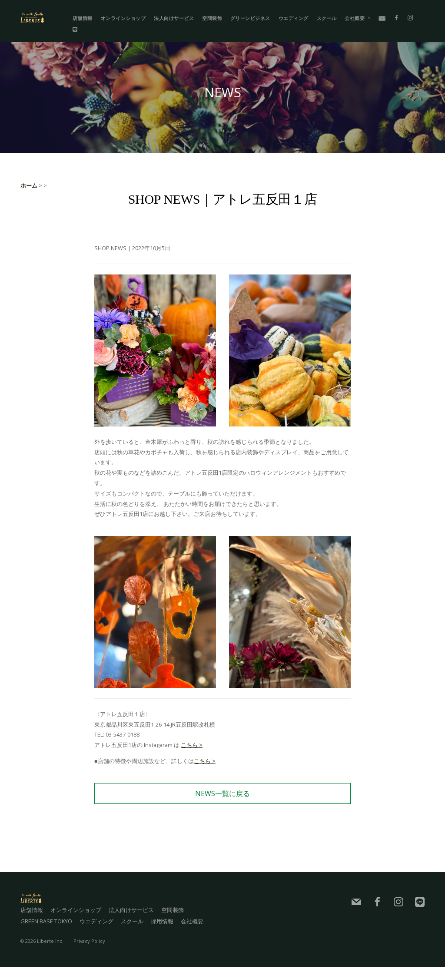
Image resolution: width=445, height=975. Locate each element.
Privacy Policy (89, 949)
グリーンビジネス (250, 18)
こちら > (192, 745)
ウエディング (294, 18)
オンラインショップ (123, 18)
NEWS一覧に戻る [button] (222, 793)
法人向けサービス (174, 18)
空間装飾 (212, 18)
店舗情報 (83, 18)
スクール (327, 18)
